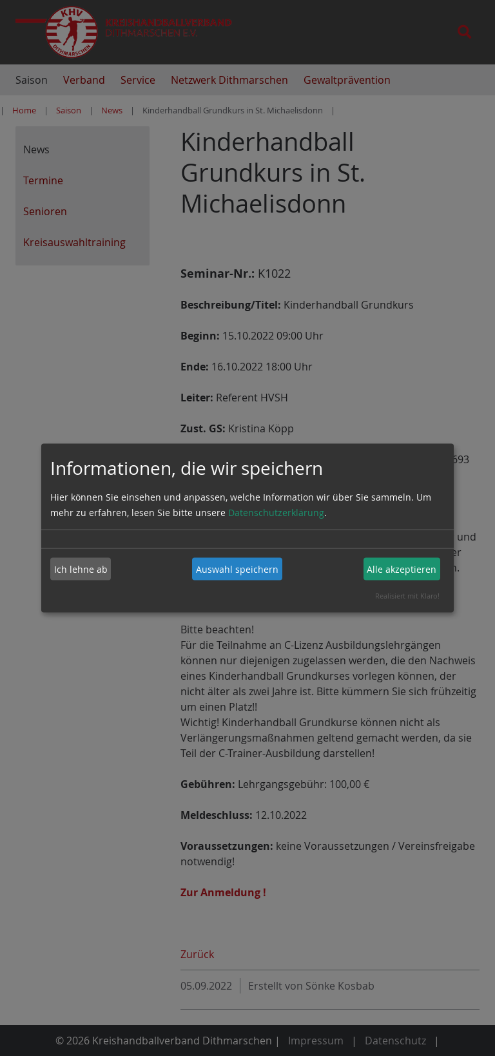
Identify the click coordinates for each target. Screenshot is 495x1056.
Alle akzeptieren (401, 568)
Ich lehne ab (81, 568)
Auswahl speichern (237, 568)
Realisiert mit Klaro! (407, 595)
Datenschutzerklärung (276, 512)
